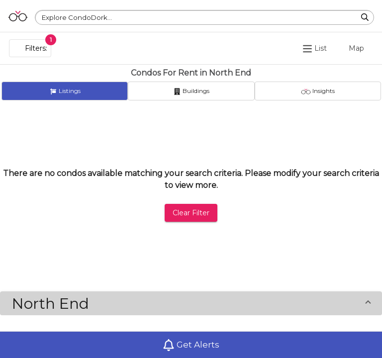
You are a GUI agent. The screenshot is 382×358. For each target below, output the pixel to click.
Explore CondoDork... (77, 17)
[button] (191, 303)
